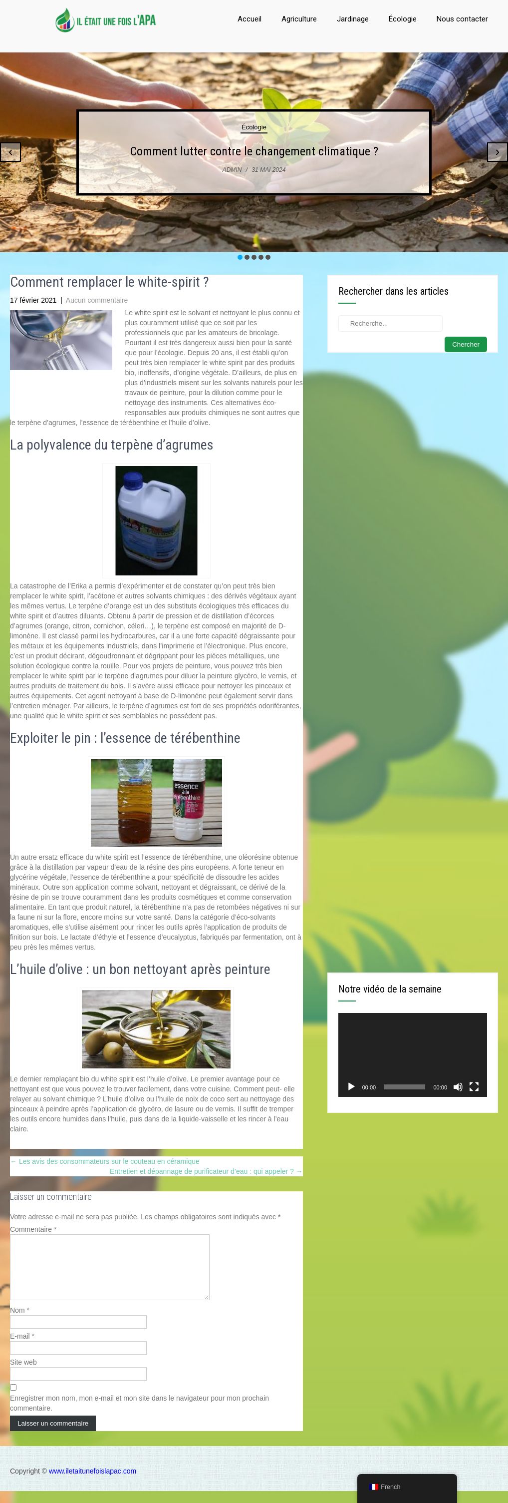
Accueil (249, 18)
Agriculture (299, 18)
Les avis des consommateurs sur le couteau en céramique (105, 1161)
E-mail (22, 1348)
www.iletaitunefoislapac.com (92, 1483)
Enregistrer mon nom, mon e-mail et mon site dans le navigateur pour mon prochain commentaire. (139, 1415)
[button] (240, 257)
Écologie (403, 18)
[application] (412, 1055)
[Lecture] (351, 1087)
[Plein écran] (474, 1087)
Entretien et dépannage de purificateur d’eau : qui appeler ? (206, 1171)
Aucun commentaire (97, 300)
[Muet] (458, 1087)
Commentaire (33, 1229)
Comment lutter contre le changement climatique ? (254, 151)
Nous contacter (462, 18)
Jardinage (353, 18)
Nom (19, 1322)
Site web (23, 1374)
